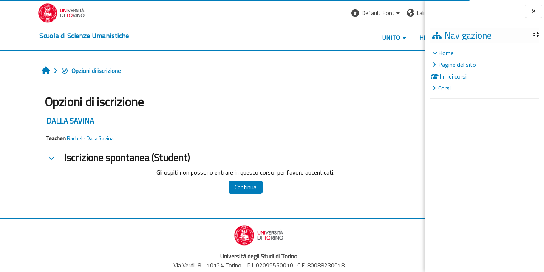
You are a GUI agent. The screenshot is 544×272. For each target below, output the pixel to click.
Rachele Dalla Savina (56, 138)
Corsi (444, 88)
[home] (46, 36)
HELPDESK (379, 37)
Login (412, 12)
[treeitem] (484, 70)
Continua (205, 187)
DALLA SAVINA (36, 121)
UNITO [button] (337, 37)
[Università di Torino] (23, 12)
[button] (321, 13)
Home (446, 52)
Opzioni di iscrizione (57, 70)
